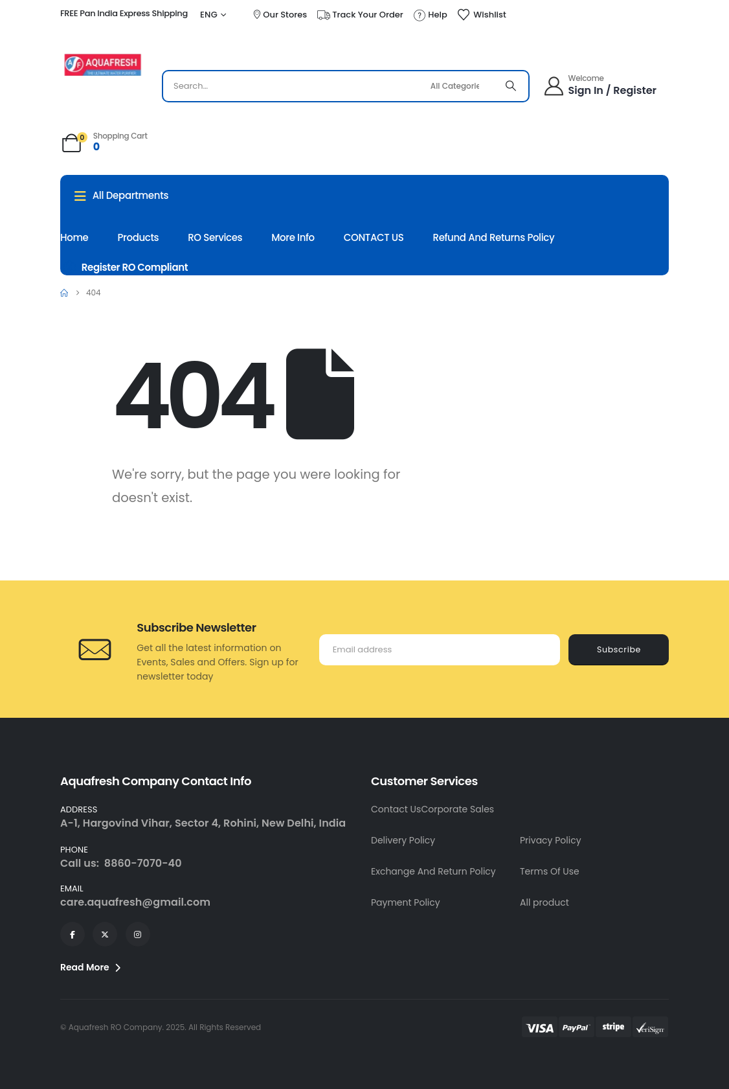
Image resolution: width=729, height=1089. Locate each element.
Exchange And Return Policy (433, 871)
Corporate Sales (457, 809)
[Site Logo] (102, 65)
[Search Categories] (460, 86)
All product (544, 902)
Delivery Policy (403, 840)
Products (138, 237)
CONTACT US (374, 237)
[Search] (510, 86)
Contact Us (396, 809)
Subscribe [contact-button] (619, 649)
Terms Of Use (549, 871)
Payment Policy (405, 902)
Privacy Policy (550, 840)
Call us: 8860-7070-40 (121, 863)
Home (74, 237)
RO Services (215, 237)
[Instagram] (138, 934)
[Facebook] (72, 934)
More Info (293, 237)
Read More (90, 967)
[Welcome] (601, 86)
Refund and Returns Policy (494, 237)
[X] (105, 934)
